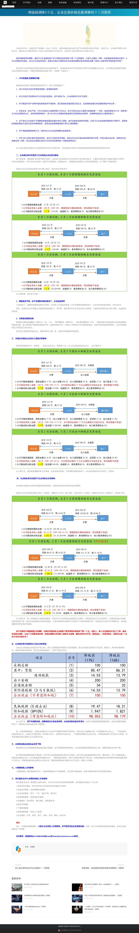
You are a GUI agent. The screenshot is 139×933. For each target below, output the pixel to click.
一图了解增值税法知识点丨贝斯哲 (35, 906)
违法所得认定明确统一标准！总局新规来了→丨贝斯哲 (101, 884)
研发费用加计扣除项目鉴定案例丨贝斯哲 (37, 895)
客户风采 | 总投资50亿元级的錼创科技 (36, 884)
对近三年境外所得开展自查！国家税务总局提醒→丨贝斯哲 (103, 895)
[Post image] (17, 887)
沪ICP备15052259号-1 (74, 926)
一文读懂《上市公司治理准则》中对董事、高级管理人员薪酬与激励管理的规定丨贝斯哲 (105, 908)
